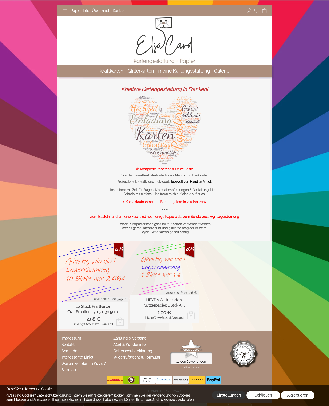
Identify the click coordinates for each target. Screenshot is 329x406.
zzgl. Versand (104, 324)
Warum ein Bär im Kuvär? (83, 363)
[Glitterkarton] (140, 71)
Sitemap (68, 370)
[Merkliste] (256, 11)
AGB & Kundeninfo (129, 344)
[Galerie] (221, 71)
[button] (64, 11)
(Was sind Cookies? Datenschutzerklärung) (38, 395)
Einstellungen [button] (229, 395)
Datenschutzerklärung (132, 351)
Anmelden (70, 351)
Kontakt (119, 10)
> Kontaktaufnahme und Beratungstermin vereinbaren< (164, 202)
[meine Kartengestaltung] (184, 71)
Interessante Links (77, 357)
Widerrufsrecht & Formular (136, 357)
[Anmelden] (249, 11)
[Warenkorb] (264, 11)
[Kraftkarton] (111, 71)
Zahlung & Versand (129, 338)
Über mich (101, 10)
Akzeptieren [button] (297, 395)
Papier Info (80, 10)
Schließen (263, 395)
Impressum (71, 338)
